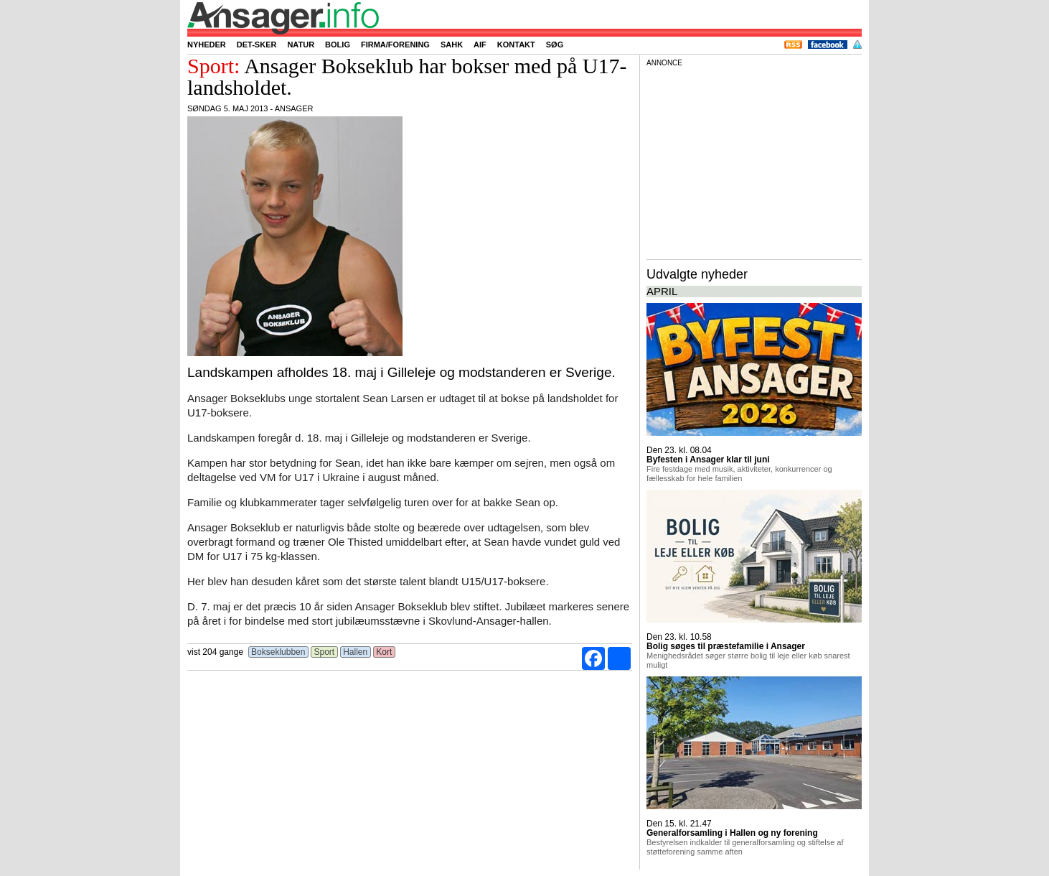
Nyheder (206, 44)
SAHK (452, 44)
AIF (480, 44)
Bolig (337, 44)
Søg (554, 44)
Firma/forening (395, 44)
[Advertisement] (754, 161)
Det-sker (257, 44)
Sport (324, 652)
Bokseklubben (278, 652)
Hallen (355, 652)
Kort (384, 652)
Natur (300, 44)
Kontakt (516, 44)
